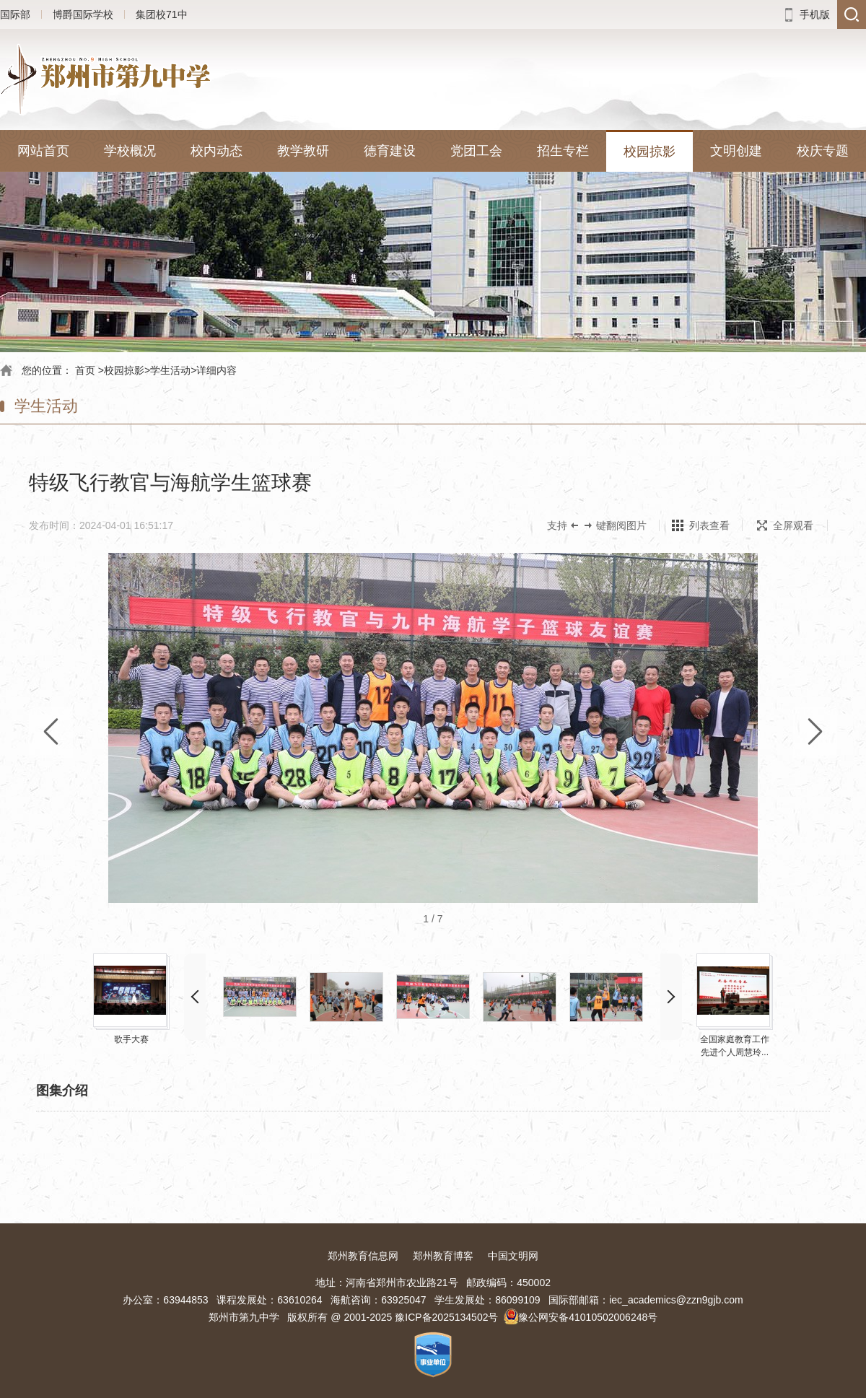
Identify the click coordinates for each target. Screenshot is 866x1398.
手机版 (815, 14)
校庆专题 (823, 151)
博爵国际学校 (83, 14)
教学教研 (303, 151)
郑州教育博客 (443, 1256)
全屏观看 (785, 525)
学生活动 (170, 370)
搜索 (851, 14)
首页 (85, 370)
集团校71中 (162, 14)
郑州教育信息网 (363, 1256)
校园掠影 (649, 151)
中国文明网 (513, 1256)
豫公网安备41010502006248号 (587, 1317)
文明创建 (736, 151)
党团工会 (476, 151)
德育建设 (390, 151)
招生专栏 (563, 151)
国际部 (15, 14)
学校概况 (130, 151)
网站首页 (43, 151)
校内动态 (216, 151)
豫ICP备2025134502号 (446, 1317)
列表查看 (709, 525)
